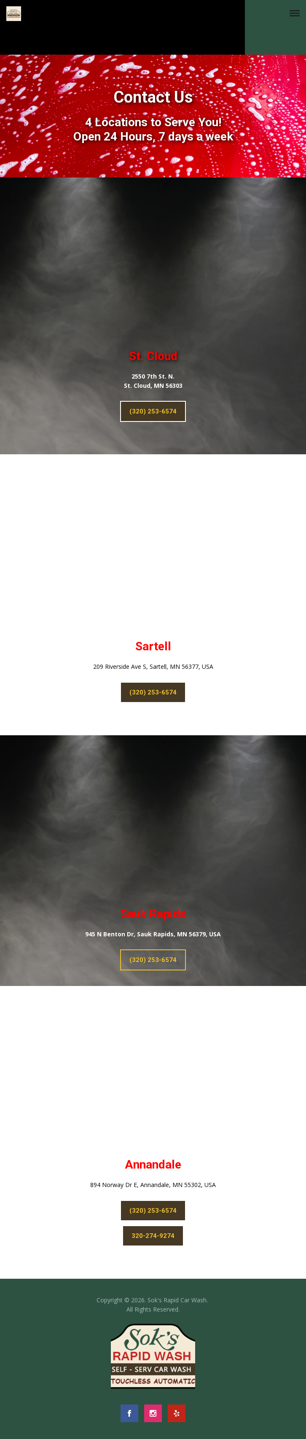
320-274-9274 (153, 1236)
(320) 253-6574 (153, 411)
